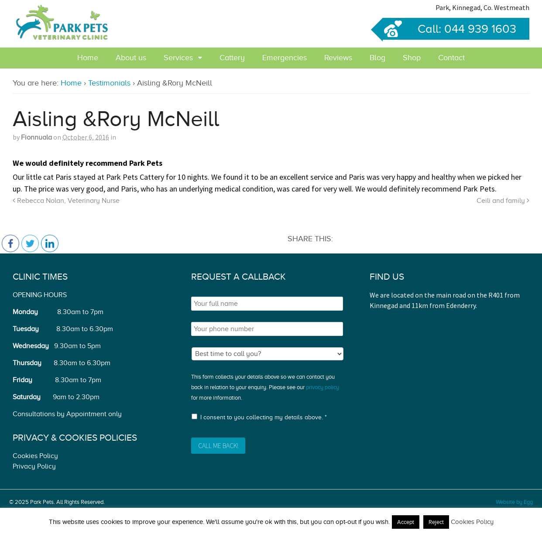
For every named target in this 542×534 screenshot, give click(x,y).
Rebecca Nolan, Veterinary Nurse (66, 201)
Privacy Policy (34, 466)
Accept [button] (405, 522)
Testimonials (109, 83)
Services (178, 57)
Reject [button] (436, 522)
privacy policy (322, 387)
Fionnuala (36, 137)
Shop (412, 57)
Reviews (338, 57)
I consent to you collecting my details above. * (263, 417)
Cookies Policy (35, 456)
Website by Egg (514, 502)
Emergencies (284, 57)
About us (131, 57)
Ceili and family (503, 201)
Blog (377, 57)
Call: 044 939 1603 (449, 29)
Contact (451, 57)
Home (87, 57)
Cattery (232, 57)
